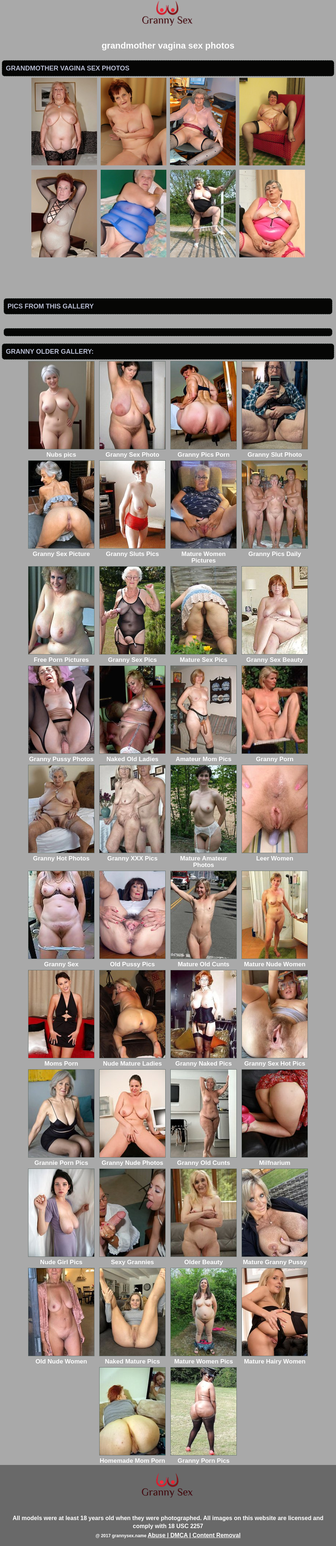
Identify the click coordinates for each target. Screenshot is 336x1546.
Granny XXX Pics (132, 855)
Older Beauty (203, 1259)
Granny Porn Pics (203, 1457)
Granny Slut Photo (275, 451)
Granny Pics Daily (275, 550)
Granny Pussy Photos (61, 756)
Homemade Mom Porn (132, 1457)
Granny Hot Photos (61, 855)
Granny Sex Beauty (275, 656)
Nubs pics (61, 451)
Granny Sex (61, 961)
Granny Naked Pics (203, 1060)
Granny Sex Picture (61, 550)
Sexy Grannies (132, 1259)
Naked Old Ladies (132, 756)
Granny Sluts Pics (132, 550)
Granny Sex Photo (132, 451)
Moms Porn (61, 1060)
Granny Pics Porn (203, 451)
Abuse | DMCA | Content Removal (194, 1535)
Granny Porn (275, 756)
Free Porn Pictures (61, 656)
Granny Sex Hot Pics (275, 1060)
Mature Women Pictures (203, 554)
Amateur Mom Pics (203, 756)
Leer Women (275, 855)
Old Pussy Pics (132, 961)
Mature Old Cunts (203, 961)
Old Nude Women (61, 1358)
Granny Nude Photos (132, 1159)
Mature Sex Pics (203, 656)
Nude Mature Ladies (132, 1060)
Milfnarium (275, 1159)
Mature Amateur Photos (203, 858)
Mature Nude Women (275, 961)
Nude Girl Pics (61, 1259)
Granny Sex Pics (132, 656)
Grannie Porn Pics (61, 1159)
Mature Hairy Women (275, 1358)
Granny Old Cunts (203, 1159)
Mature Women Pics (203, 1358)
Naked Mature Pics (132, 1358)
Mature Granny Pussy (275, 1259)
